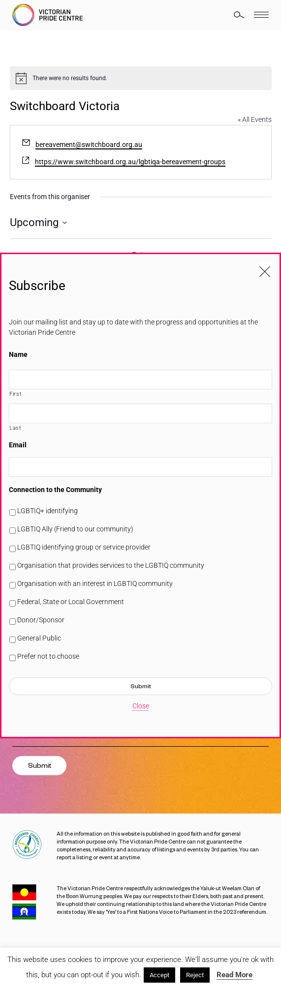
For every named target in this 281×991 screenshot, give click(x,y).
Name (18, 354)
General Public (39, 638)
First (15, 393)
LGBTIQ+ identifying (47, 511)
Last (15, 427)
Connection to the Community (55, 490)
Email (18, 445)
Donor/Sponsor (40, 620)
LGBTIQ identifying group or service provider (84, 547)
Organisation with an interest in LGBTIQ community (95, 583)
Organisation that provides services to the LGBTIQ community (110, 565)
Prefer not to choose (48, 656)
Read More (234, 974)
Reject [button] (195, 975)
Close (140, 706)
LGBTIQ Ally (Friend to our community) (75, 529)
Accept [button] (159, 975)
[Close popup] (264, 269)
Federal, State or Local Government (70, 602)
